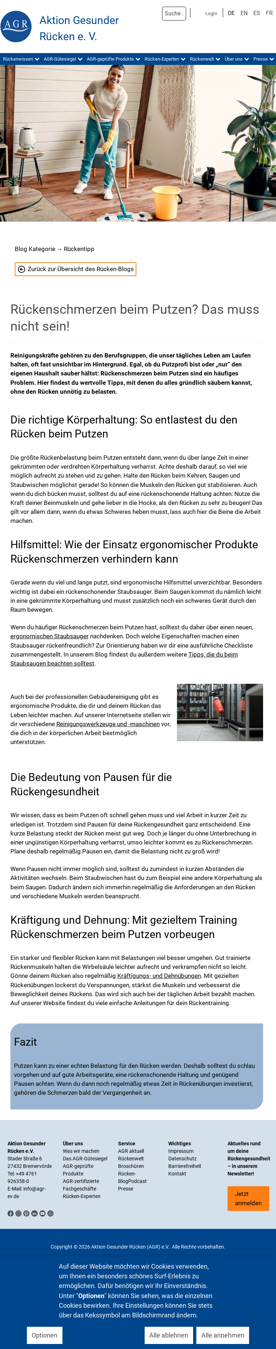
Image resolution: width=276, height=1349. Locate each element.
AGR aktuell (131, 1151)
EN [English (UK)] (244, 13)
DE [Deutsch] (231, 13)
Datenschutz (182, 1158)
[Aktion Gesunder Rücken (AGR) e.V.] (16, 26)
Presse (125, 1189)
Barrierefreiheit (184, 1166)
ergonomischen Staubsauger (49, 636)
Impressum (180, 1151)
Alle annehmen (222, 1335)
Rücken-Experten (81, 1196)
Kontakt (177, 1174)
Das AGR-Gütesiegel (85, 1158)
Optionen (44, 1335)
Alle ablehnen (168, 1335)
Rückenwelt (131, 1158)
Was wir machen (81, 1151)
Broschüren (131, 1166)
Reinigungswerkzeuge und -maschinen (108, 724)
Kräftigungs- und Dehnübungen (159, 975)
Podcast (137, 1181)
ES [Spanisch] (256, 13)
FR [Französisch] (269, 13)
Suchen (154, 13)
